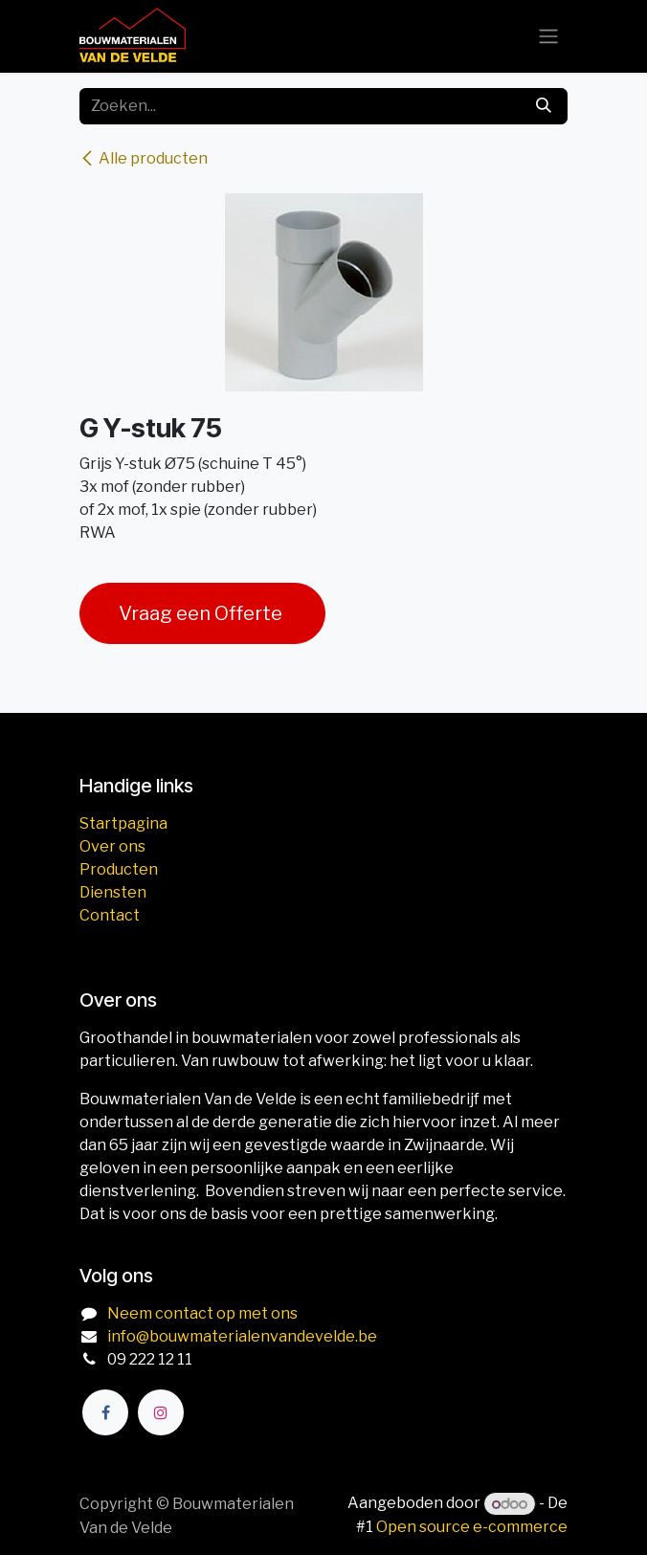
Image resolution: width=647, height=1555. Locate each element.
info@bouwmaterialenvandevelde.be (242, 1336)
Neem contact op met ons (202, 1313)
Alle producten (143, 158)
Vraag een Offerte (202, 613)
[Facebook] (105, 1412)
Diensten (112, 892)
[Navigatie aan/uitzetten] (548, 36)
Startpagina (123, 823)
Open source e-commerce (472, 1527)
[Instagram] (161, 1412)
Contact (109, 915)
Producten (118, 869)
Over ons (112, 846)
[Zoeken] (544, 106)
